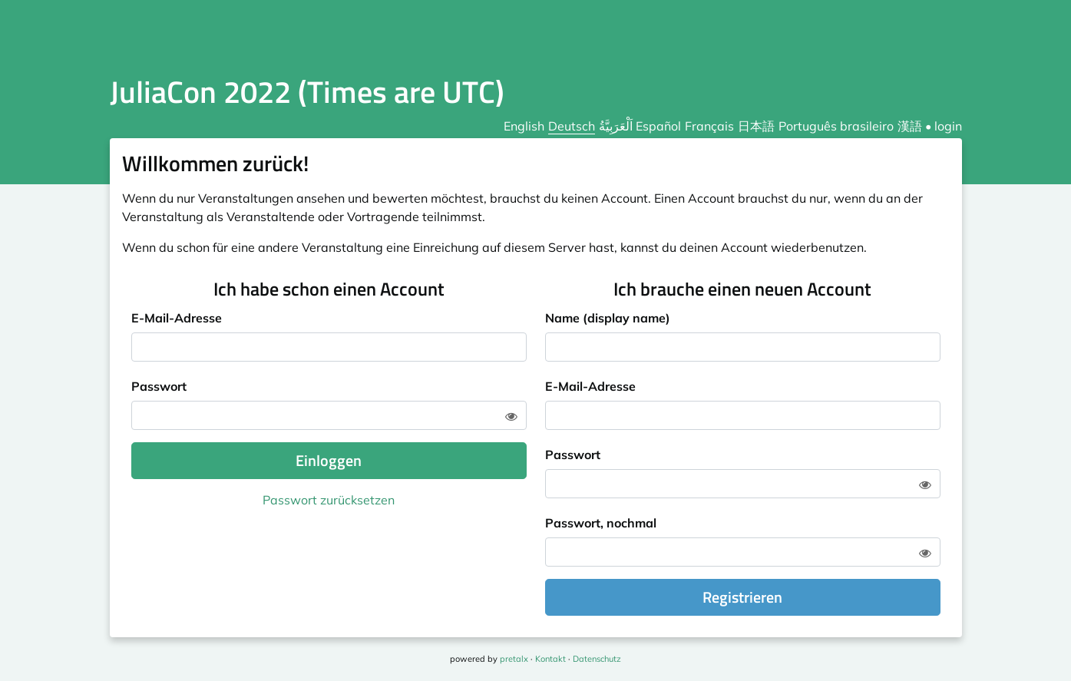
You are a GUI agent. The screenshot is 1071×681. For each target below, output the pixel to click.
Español (658, 126)
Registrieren (742, 597)
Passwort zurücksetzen (329, 499)
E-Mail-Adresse (176, 318)
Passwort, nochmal (600, 523)
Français (709, 126)
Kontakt (550, 658)
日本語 (756, 126)
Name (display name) (607, 318)
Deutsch (571, 126)
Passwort (159, 386)
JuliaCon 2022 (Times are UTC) (307, 91)
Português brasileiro (836, 126)
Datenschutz (597, 658)
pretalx (514, 658)
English (524, 126)
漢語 (909, 126)
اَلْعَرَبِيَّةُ (616, 126)
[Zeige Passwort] (511, 416)
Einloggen (329, 460)
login (948, 126)
